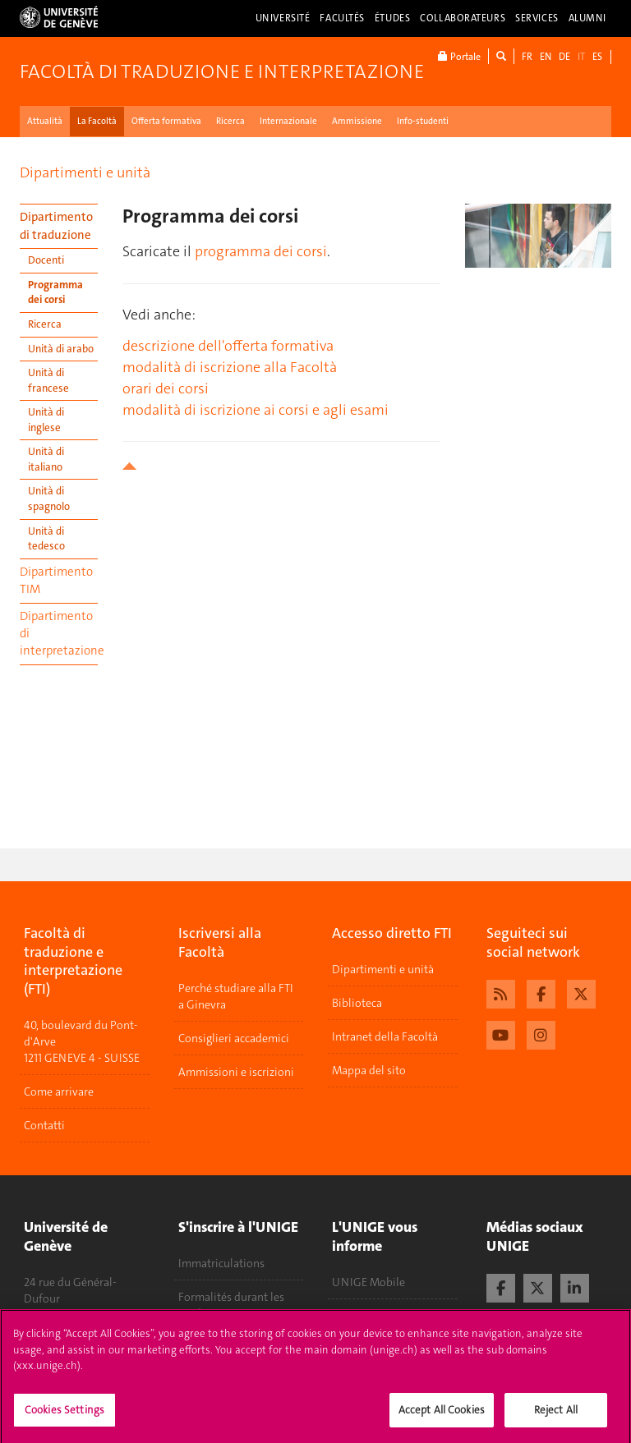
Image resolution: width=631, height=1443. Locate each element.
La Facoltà (97, 121)
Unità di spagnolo (49, 498)
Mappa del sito (369, 1070)
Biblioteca (357, 1002)
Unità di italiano (46, 459)
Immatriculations (221, 1263)
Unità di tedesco (46, 539)
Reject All (556, 1415)
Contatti (44, 1125)
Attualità (44, 121)
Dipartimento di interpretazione (59, 633)
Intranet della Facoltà (385, 1036)
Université (283, 18)
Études (392, 18)
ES (597, 56)
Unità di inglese (46, 419)
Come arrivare (59, 1091)
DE (564, 56)
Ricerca (230, 121)
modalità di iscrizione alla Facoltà (229, 367)
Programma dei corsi (55, 292)
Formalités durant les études (231, 1305)
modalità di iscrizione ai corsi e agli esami (255, 410)
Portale (459, 56)
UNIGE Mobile (368, 1282)
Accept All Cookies (441, 1415)
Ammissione (357, 121)
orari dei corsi (165, 388)
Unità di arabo (61, 349)
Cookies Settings (64, 1415)
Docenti (46, 260)
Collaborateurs (462, 18)
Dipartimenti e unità (85, 172)
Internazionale (288, 121)
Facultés (342, 18)
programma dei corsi (261, 251)
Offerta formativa (166, 121)
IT (581, 56)
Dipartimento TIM (56, 580)
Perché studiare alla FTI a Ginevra (235, 996)
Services (537, 18)
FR (527, 56)
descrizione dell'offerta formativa (228, 346)
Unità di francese (48, 380)
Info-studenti (423, 121)
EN (545, 56)
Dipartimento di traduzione (56, 225)
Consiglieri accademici (233, 1038)
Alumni (587, 18)
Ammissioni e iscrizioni (236, 1071)
